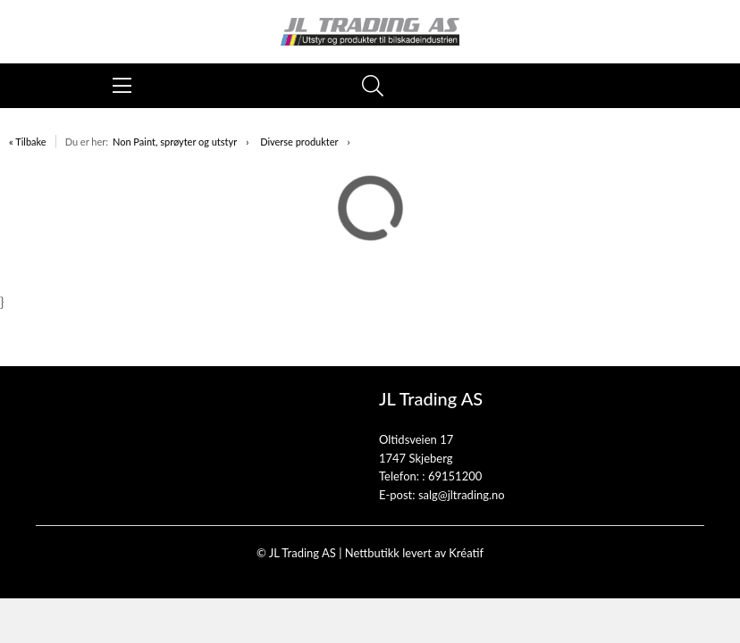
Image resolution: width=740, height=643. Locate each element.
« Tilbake (27, 141)
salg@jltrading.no (461, 495)
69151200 (455, 476)
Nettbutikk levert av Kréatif (414, 553)
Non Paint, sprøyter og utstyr (175, 141)
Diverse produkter (299, 141)
